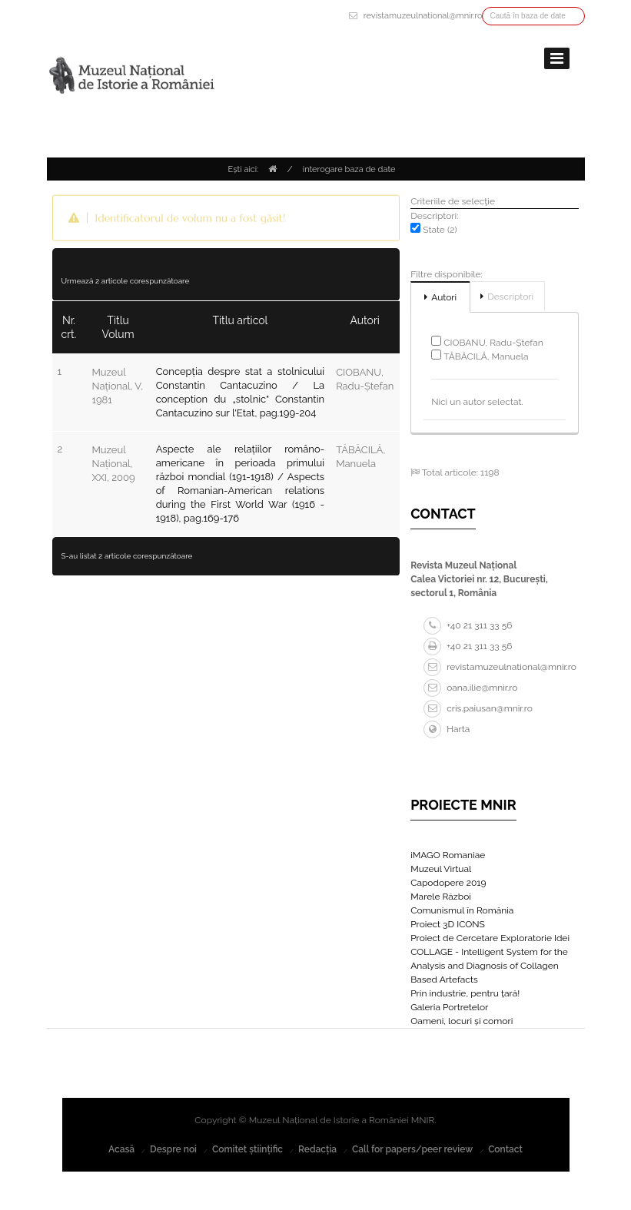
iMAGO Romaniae (447, 855)
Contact (505, 1149)
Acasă (121, 1149)
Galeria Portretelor (449, 1007)
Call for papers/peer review (412, 1149)
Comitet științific (247, 1149)
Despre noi (173, 1149)
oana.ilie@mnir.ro (470, 687)
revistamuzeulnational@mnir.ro (423, 16)
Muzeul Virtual (440, 869)
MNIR (423, 1120)
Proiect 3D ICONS (447, 924)
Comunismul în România (461, 910)
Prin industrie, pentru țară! (465, 993)
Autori (444, 297)
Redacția (317, 1149)
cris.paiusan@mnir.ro (478, 708)
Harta (446, 729)
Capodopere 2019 (448, 882)
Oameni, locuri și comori (461, 1021)
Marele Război (440, 896)
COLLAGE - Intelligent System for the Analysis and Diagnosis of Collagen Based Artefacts (489, 965)
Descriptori (510, 296)
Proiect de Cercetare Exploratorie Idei (490, 938)
